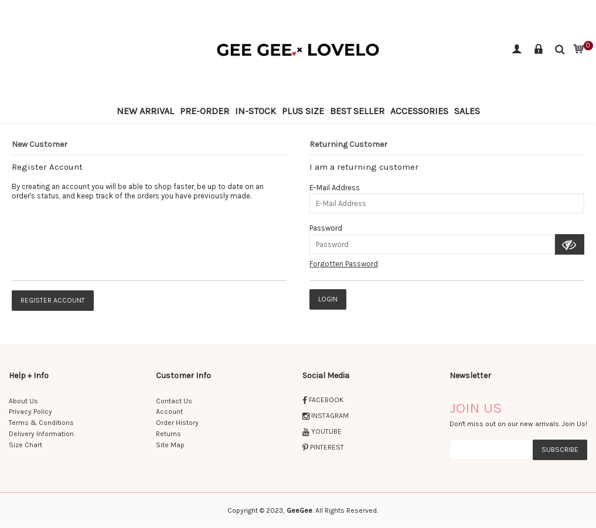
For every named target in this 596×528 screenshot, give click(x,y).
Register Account (53, 300)
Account (169, 411)
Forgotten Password (343, 263)
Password (325, 228)
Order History (177, 423)
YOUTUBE (322, 431)
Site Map (170, 445)
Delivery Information (41, 434)
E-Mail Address (334, 187)
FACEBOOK (322, 400)
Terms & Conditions (41, 423)
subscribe (559, 449)
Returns (168, 434)
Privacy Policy (30, 411)
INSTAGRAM (325, 416)
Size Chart (25, 445)
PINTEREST (323, 447)
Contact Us (174, 401)
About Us (23, 401)
